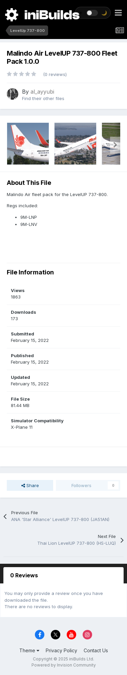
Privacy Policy (61, 650)
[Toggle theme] (93, 13)
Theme (29, 650)
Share (30, 485)
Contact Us (96, 650)
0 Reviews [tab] (24, 575)
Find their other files (43, 98)
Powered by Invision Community (63, 665)
